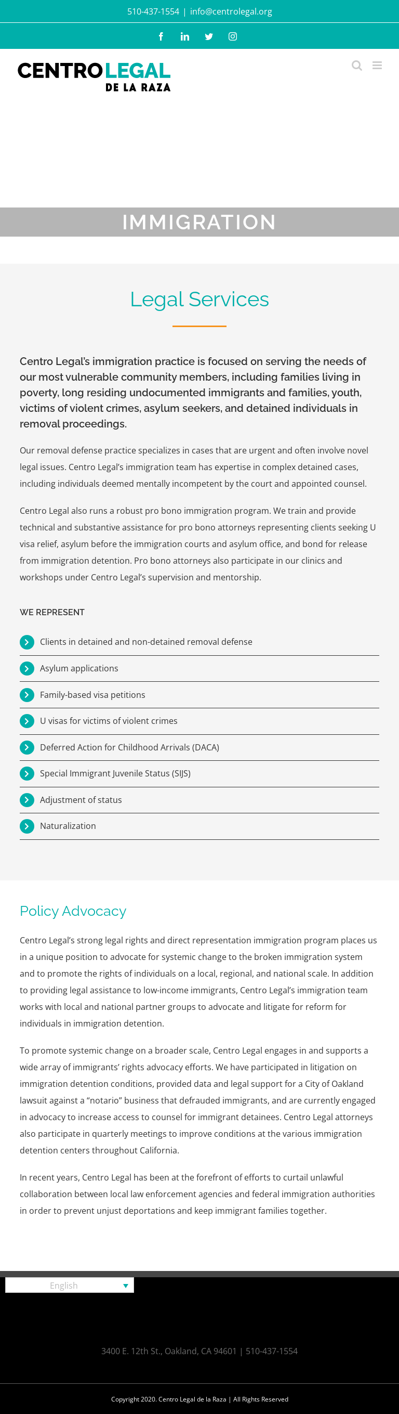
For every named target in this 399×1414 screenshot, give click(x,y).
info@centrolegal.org (231, 11)
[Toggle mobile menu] (378, 65)
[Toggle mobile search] (357, 65)
